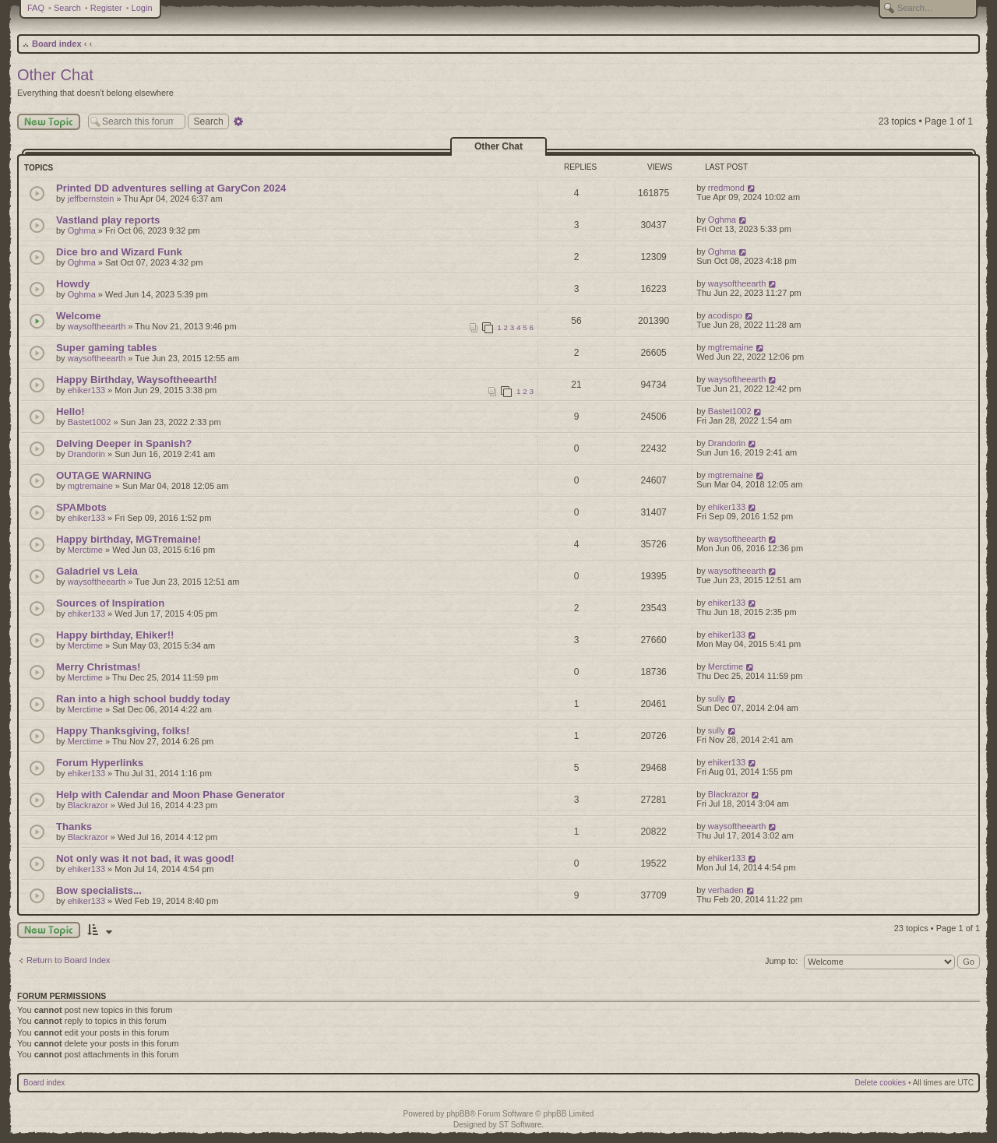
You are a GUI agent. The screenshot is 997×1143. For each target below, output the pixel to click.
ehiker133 (86, 390)
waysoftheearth (737, 283)
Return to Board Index (68, 960)
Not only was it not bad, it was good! (145, 858)
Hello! (70, 411)
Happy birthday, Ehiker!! (115, 635)
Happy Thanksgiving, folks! (122, 731)
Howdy (73, 284)
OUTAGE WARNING (104, 475)
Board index (57, 43)
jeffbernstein (91, 198)
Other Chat (55, 74)
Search (67, 7)
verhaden (726, 890)
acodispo (725, 315)
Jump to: (781, 960)
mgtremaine (730, 347)
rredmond (726, 187)
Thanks (74, 826)
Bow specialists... (99, 890)
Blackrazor (88, 805)
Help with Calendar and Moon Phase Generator (170, 794)
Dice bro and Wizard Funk (119, 252)
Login (142, 7)
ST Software (519, 1124)
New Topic (48, 122)
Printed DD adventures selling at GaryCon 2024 (171, 188)
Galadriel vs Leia (97, 571)
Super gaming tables (106, 347)
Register (106, 7)
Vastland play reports (108, 220)
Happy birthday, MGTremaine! (128, 539)
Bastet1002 (89, 422)
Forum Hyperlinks (99, 762)
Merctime (85, 549)
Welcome (78, 316)
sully (716, 698)
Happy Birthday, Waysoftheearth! (136, 379)
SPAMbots (81, 507)
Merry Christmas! (98, 667)
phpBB (458, 1114)
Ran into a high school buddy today (143, 699)
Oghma (82, 230)
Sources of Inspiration (110, 603)
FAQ (35, 7)
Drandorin (86, 454)
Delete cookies (881, 1082)
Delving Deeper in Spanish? (124, 443)
